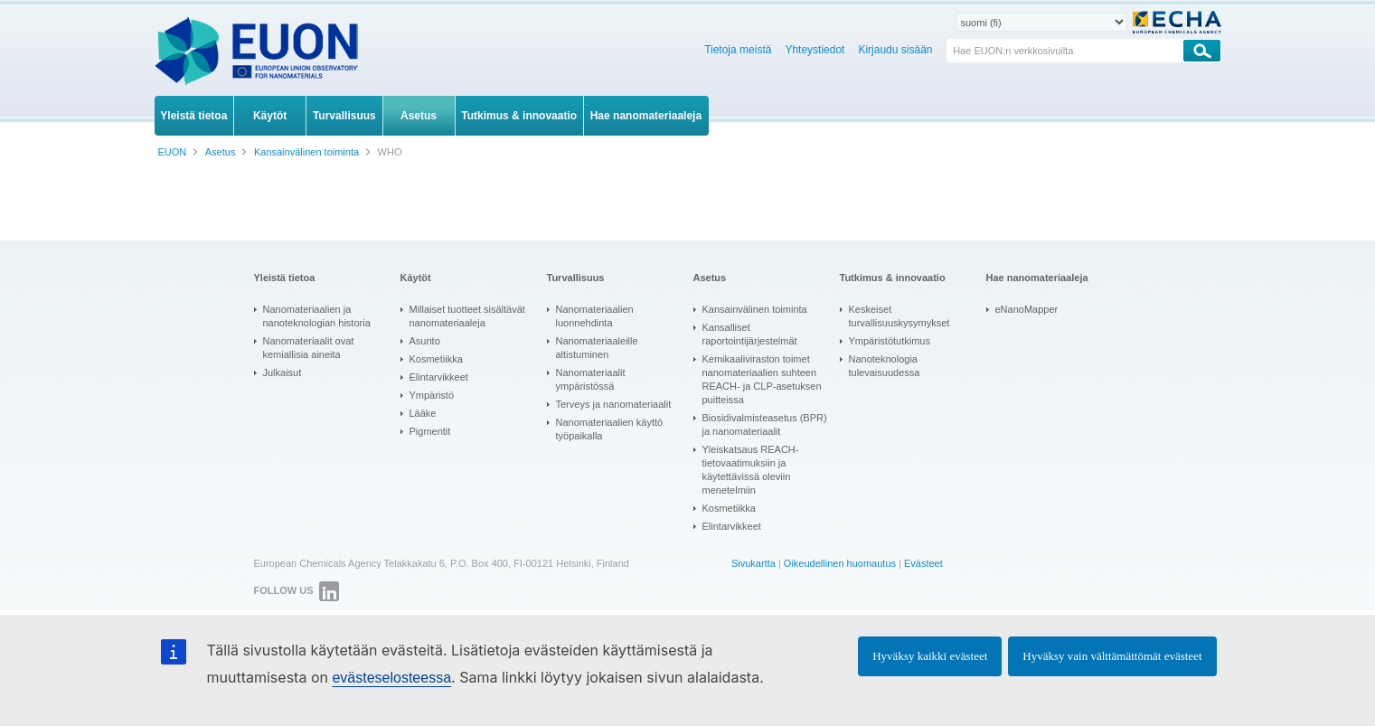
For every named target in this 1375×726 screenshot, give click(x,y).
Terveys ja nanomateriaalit (614, 404)
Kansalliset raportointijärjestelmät (749, 334)
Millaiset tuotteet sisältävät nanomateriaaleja (467, 316)
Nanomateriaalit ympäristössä (591, 379)
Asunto (425, 340)
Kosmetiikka (436, 359)
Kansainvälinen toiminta (754, 309)
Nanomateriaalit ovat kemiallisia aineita (308, 347)
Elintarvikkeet (439, 377)
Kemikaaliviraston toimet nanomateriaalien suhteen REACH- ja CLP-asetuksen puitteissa (762, 379)
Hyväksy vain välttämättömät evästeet (1111, 656)
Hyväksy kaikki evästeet (929, 656)
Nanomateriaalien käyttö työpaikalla (610, 429)
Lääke (423, 413)
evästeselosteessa (391, 677)
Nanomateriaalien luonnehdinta (595, 316)
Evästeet (923, 563)
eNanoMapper (1027, 309)
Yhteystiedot (814, 49)
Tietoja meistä (737, 49)
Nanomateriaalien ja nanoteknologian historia (317, 316)
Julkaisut (282, 372)
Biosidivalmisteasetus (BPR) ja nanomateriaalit (764, 424)
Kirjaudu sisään (895, 49)
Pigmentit (430, 431)
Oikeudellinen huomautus (840, 563)
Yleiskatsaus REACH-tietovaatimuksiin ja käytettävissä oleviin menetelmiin (750, 469)
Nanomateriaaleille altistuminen (597, 347)
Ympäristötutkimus (889, 340)
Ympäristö (432, 395)
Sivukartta (753, 563)
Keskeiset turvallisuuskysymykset (899, 316)
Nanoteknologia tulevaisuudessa (884, 366)
